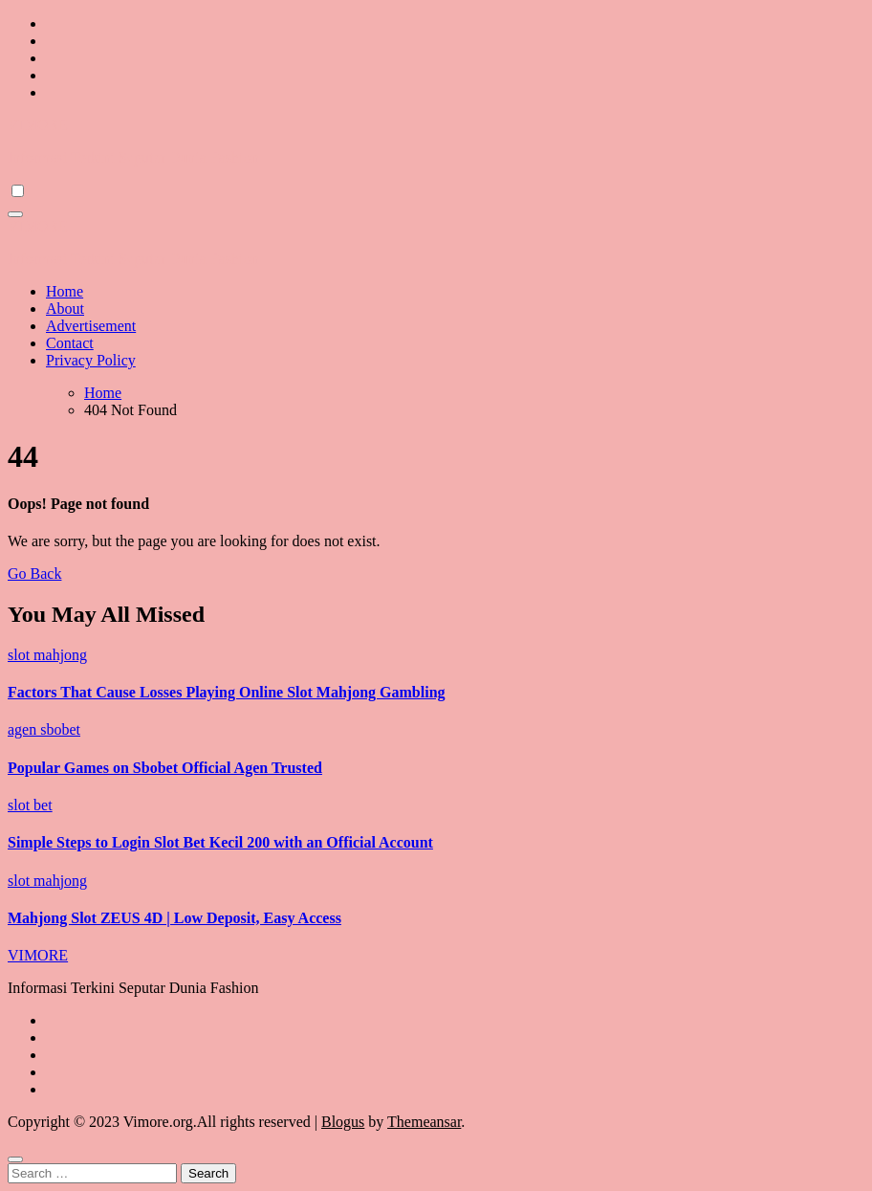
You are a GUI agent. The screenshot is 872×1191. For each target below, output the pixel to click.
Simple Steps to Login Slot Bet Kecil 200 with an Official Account (220, 842)
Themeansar (424, 1122)
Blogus (342, 1122)
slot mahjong (47, 655)
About (65, 308)
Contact (70, 343)
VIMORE (38, 125)
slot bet (30, 805)
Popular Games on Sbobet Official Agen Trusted (165, 768)
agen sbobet (44, 729)
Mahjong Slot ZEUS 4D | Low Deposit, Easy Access (174, 918)
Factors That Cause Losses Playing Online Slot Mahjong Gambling (227, 692)
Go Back (34, 573)
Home (64, 291)
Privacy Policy (91, 360)
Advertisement (91, 326)
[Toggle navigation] (15, 214)
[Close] (15, 1159)
